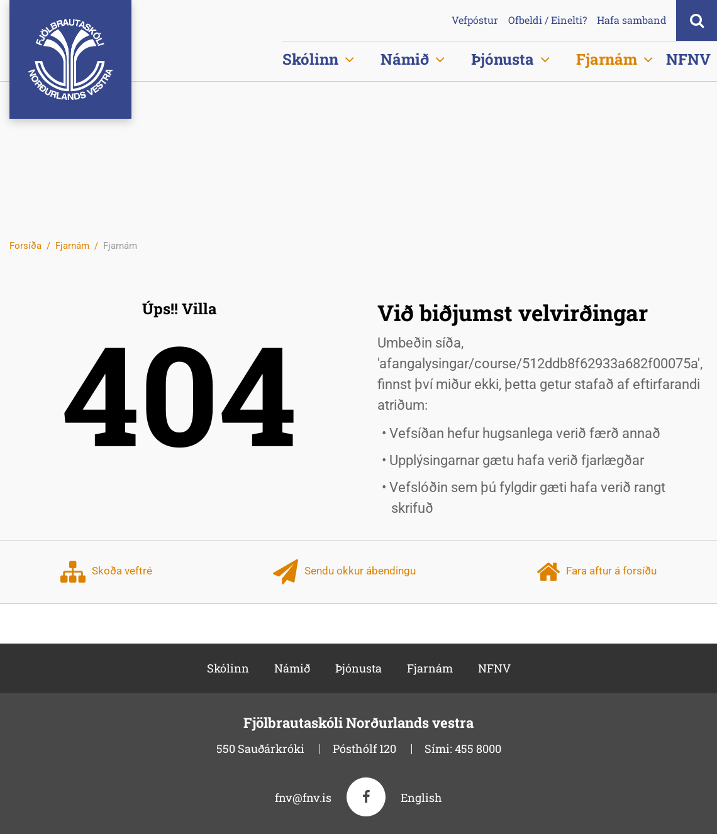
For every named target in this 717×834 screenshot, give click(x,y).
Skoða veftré (106, 571)
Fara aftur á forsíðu (596, 571)
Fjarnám (72, 245)
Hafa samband (632, 20)
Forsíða (25, 245)
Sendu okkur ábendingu (344, 571)
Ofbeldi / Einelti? (547, 20)
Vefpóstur (475, 20)
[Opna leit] (696, 20)
